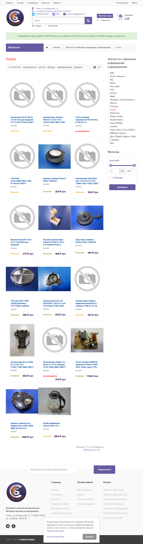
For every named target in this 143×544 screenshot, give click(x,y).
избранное (103, 20)
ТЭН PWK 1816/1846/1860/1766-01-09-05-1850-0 (21, 181)
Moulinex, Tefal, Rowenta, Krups (123, 99)
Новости (56, 3)
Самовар (114, 140)
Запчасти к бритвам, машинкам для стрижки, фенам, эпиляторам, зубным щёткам (116, 494)
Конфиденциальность (62, 513)
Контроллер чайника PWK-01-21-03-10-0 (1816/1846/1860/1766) (54, 119)
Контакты (46, 3)
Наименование (64, 67)
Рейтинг (51, 67)
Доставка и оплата (60, 508)
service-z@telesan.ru (76, 14)
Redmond (114, 113)
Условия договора (60, 504)
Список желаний (85, 499)
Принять (90, 537)
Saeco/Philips (116, 123)
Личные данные (84, 490)
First (112, 89)
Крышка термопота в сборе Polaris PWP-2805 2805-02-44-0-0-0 (22, 425)
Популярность (30, 67)
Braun (113, 83)
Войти (134, 3)
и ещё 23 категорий (112, 518)
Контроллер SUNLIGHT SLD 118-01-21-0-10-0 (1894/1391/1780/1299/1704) (89, 181)
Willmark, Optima (118, 133)
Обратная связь (104, 16)
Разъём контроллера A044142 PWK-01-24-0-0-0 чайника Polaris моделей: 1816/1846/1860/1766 (54, 245)
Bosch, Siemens (117, 76)
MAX (56, 14)
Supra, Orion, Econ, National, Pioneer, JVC (123, 130)
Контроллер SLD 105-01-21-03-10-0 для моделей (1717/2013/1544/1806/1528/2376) (27, 119)
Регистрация (122, 3)
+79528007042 (40, 14)
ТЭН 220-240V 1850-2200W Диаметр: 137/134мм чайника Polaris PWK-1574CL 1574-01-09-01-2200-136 (22, 306)
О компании (33, 3)
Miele (112, 96)
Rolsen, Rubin (116, 116)
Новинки (78, 67)
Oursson (114, 106)
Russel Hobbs (116, 120)
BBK (112, 73)
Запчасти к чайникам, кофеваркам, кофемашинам (87, 47)
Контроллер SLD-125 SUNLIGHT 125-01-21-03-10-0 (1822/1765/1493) (54, 303)
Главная (9, 3)
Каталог (20, 3)
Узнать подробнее (55, 536)
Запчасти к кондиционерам (116, 508)
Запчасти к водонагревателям (116, 499)
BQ (111, 79)
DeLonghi (114, 86)
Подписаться (104, 469)
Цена (40, 67)
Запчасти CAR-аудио (113, 490)
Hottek (113, 93)
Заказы (80, 494)
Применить (122, 187)
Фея (112, 143)
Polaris (118, 47)
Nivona (113, 103)
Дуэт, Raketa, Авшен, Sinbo (123, 136)
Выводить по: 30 (92, 450)
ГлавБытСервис (27, 539)
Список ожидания (86, 504)
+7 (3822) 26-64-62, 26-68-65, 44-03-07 (53, 11)
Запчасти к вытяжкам (113, 504)
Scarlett (113, 126)
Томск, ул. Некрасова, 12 (47, 8)
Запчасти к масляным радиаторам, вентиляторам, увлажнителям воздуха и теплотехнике (116, 513)
